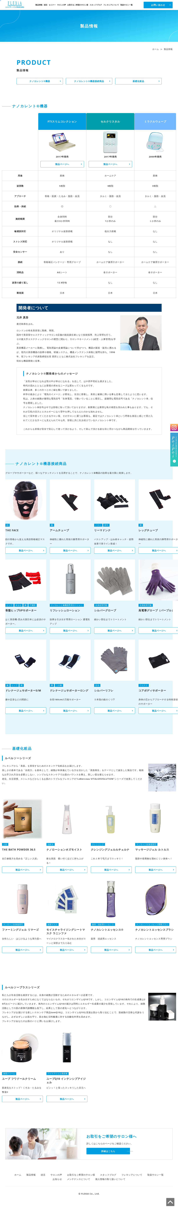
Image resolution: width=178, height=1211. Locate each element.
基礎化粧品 (138, 81)
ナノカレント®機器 (39, 81)
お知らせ (57, 1179)
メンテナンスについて (78, 1179)
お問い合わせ (158, 4)
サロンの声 (61, 5)
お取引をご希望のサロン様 (77, 5)
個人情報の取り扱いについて (110, 1179)
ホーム (155, 49)
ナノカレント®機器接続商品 (89, 81)
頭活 (45, 5)
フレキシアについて (111, 5)
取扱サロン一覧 (126, 5)
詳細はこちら (108, 1151)
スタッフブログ (96, 5)
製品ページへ (62, 164)
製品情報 (38, 5)
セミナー (52, 5)
